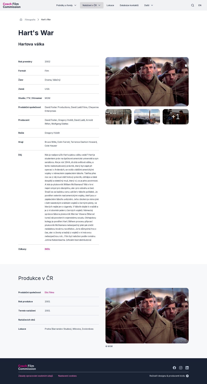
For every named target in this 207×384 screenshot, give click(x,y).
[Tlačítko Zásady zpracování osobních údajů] (35, 375)
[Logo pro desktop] (12, 5)
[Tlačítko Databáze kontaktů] (129, 5)
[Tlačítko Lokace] (110, 5)
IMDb (47, 249)
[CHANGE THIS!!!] (21, 19)
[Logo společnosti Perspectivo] (27, 369)
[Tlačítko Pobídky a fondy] (66, 5)
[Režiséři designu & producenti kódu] (169, 375)
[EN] (199, 5)
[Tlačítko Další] (149, 5)
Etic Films (49, 292)
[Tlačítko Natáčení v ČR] (91, 5)
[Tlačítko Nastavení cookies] (67, 375)
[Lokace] (30, 19)
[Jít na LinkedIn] (187, 368)
